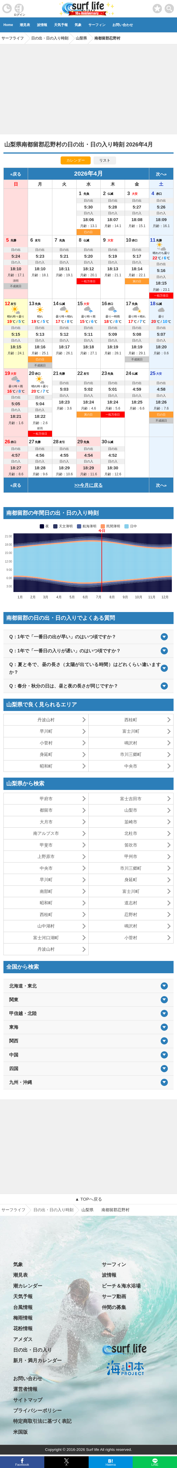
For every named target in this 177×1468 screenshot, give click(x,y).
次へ (160, 174)
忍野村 (130, 914)
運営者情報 (25, 1389)
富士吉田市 (131, 798)
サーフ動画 (114, 1296)
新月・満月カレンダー (37, 1360)
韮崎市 (130, 821)
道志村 (130, 902)
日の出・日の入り (32, 1350)
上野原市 (46, 856)
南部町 (46, 891)
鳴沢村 (130, 742)
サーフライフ (13, 1209)
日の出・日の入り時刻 (53, 1209)
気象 (78, 25)
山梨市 (130, 810)
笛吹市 (130, 845)
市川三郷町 (131, 754)
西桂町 (130, 719)
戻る (17, 174)
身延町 (46, 754)
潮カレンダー (27, 1286)
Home (8, 25)
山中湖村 (46, 925)
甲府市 (46, 798)
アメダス (23, 1339)
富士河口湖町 (46, 937)
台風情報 (23, 1307)
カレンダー (75, 160)
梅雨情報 (23, 1318)
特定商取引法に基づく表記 (42, 1421)
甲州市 (130, 856)
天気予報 (61, 25)
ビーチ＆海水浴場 (121, 1286)
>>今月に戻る (88, 485)
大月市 (46, 821)
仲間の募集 (114, 1307)
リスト (104, 160)
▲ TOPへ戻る (88, 1199)
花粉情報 (23, 1328)
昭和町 (46, 766)
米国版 (20, 1432)
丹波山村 (46, 719)
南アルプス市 (46, 833)
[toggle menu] (169, 7)
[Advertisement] (88, 87)
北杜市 (130, 833)
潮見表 (25, 25)
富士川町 (131, 731)
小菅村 (46, 742)
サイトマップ (27, 1400)
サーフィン (97, 25)
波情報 (42, 25)
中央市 (130, 766)
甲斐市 (46, 845)
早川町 (46, 731)
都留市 (46, 810)
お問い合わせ (122, 25)
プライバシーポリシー (37, 1410)
